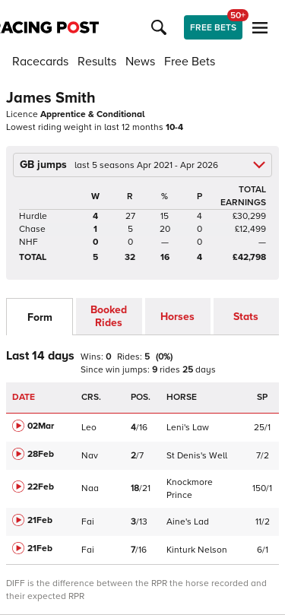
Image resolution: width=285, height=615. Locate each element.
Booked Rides (108, 316)
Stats (245, 316)
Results (97, 61)
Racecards (40, 61)
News (140, 61)
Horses (177, 316)
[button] (161, 27)
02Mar (40, 426)
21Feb (39, 520)
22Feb (40, 487)
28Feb (40, 454)
